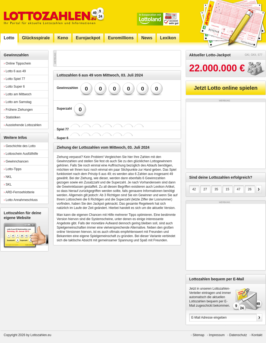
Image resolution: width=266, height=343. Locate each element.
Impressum (217, 335)
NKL (8, 177)
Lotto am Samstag (18, 102)
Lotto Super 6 (14, 86)
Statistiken (12, 117)
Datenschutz (238, 335)
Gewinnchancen (16, 161)
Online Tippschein (17, 63)
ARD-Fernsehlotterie (19, 192)
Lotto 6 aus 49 (15, 71)
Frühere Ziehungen (18, 110)
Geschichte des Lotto (20, 146)
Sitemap (198, 335)
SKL (8, 184)
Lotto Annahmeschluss (21, 200)
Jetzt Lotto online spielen (226, 88)
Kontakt (256, 335)
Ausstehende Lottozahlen (22, 125)
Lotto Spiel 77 (14, 79)
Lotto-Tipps (12, 169)
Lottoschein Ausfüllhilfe (21, 154)
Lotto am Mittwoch (18, 94)
